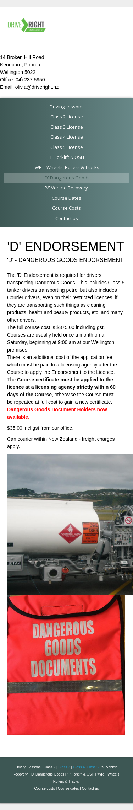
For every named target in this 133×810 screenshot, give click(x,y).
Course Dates (66, 198)
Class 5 (93, 767)
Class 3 (64, 767)
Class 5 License (66, 147)
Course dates (68, 788)
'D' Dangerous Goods (67, 178)
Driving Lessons (67, 106)
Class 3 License (66, 127)
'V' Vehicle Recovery (66, 187)
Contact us (66, 218)
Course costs (44, 788)
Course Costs (66, 208)
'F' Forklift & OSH (66, 157)
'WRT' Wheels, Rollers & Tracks (66, 167)
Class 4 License (66, 137)
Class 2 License (66, 116)
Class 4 (79, 767)
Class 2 (49, 767)
